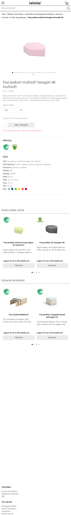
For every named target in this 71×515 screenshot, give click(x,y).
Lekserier (59, 14)
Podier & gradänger (18, 17)
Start (4, 14)
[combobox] (35, 8)
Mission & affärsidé (9, 509)
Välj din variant (8, 105)
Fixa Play (5, 17)
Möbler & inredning (15, 14)
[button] (12, 72)
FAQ (3, 496)
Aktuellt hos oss (7, 514)
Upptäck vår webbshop (10, 494)
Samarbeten (6, 511)
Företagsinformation (9, 506)
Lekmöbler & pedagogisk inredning (39, 14)
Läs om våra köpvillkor (10, 491)
